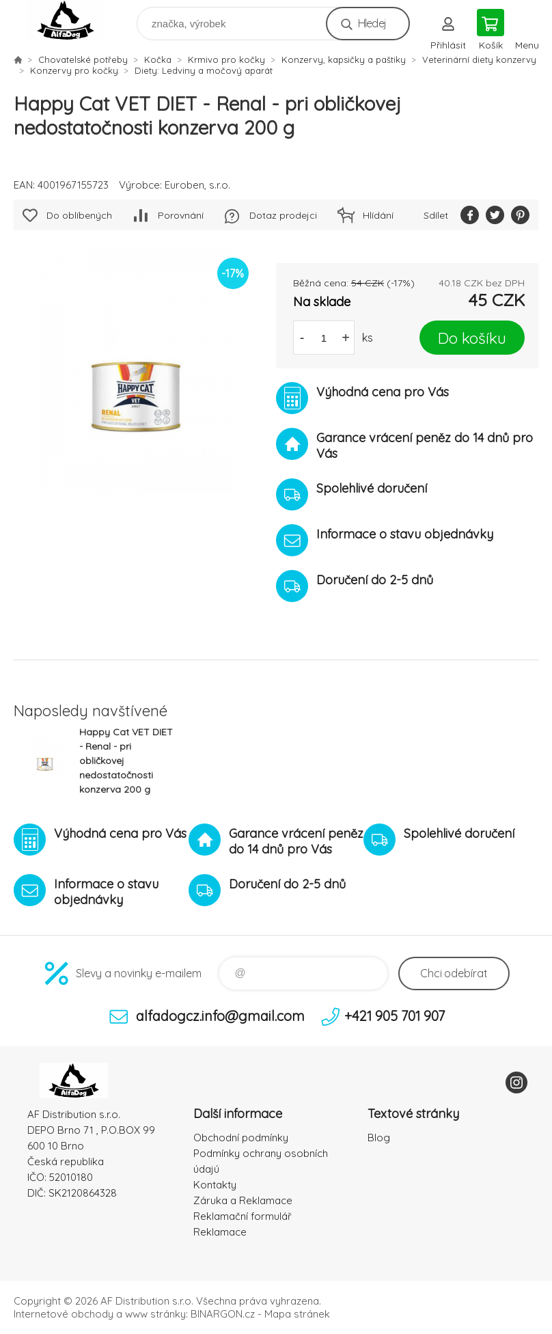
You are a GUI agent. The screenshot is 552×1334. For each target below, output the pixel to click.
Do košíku (472, 338)
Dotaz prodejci (283, 215)
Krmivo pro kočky (226, 59)
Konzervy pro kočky (74, 70)
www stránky (155, 1313)
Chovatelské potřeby (83, 59)
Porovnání (181, 215)
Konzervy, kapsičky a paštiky (343, 59)
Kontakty (214, 1184)
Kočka (157, 59)
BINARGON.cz (223, 1313)
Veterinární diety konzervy (479, 59)
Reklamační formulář (242, 1216)
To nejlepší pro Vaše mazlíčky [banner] (74, 20)
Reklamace (220, 1231)
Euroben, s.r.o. (197, 184)
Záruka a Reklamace (242, 1200)
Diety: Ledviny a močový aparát (204, 70)
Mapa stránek (297, 1313)
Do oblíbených (79, 215)
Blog (379, 1137)
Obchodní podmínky (240, 1137)
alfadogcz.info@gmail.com (220, 1015)
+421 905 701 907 (394, 1015)
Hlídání (378, 215)
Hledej (372, 23)
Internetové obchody (63, 1313)
